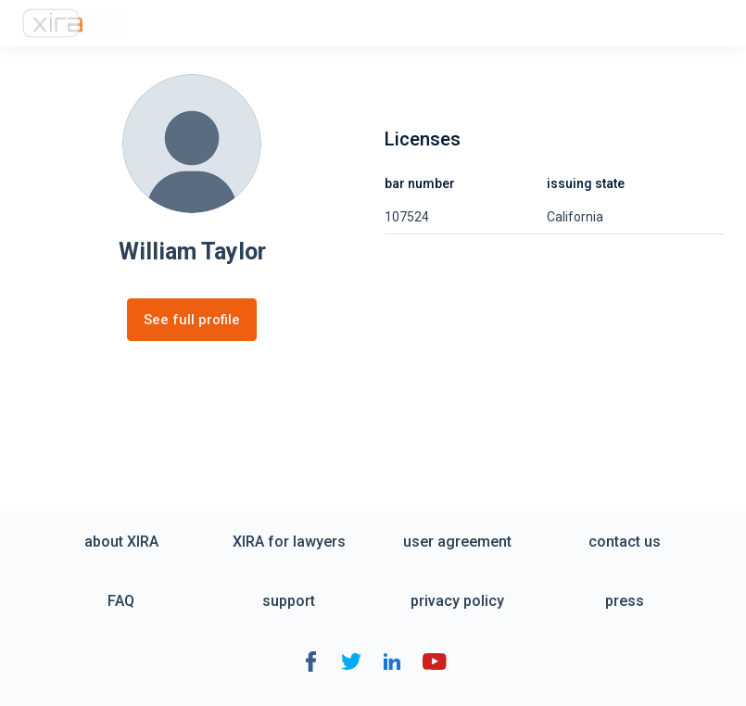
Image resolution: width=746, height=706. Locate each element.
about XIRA (121, 541)
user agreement (457, 541)
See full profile (192, 319)
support (288, 601)
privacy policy (457, 601)
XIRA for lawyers (289, 541)
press (624, 601)
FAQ (120, 601)
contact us (624, 541)
